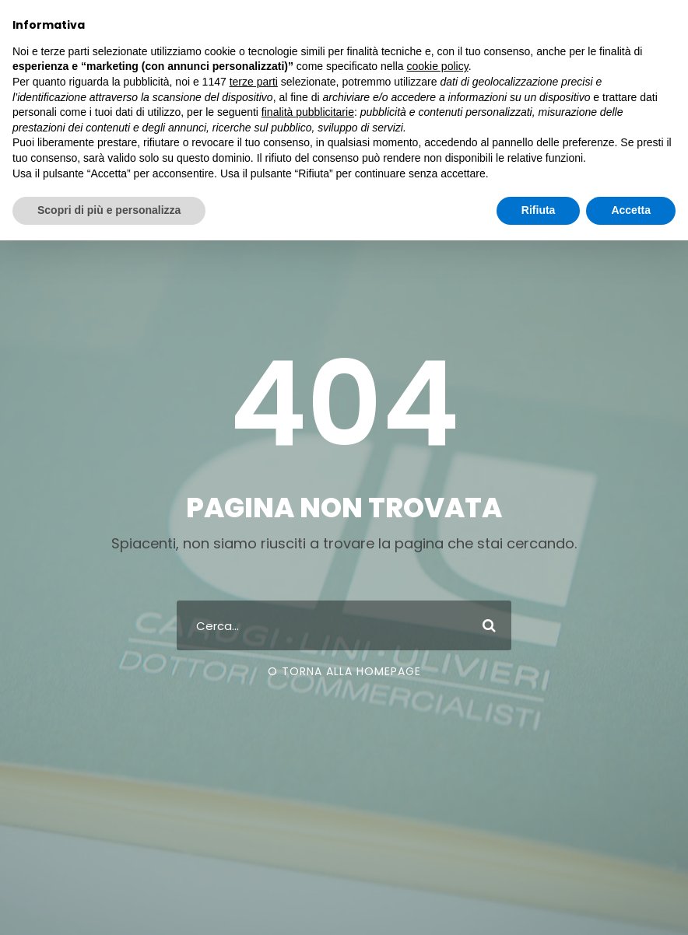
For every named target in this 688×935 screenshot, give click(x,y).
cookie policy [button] (438, 66)
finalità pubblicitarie (308, 112)
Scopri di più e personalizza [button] (109, 210)
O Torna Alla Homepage (344, 671)
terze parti (254, 81)
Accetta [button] (631, 210)
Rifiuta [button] (538, 210)
